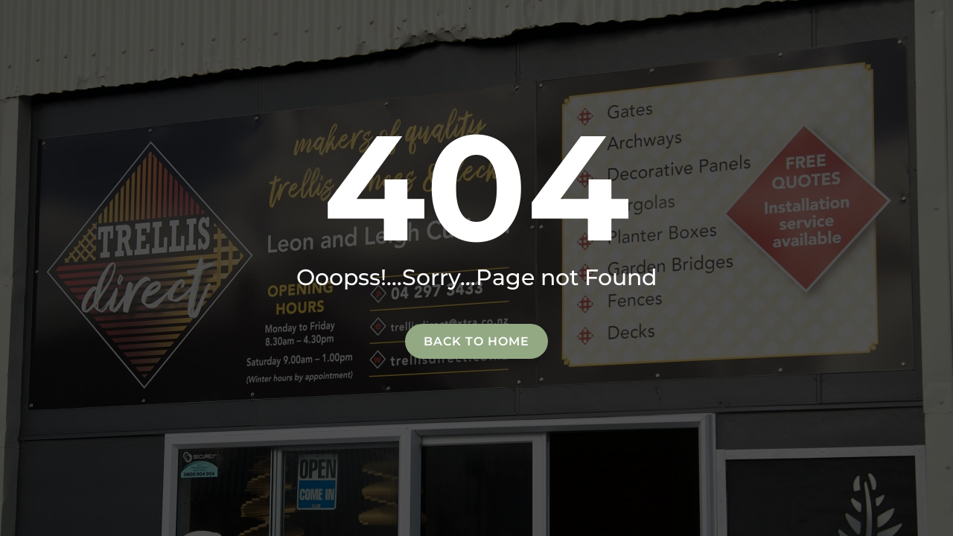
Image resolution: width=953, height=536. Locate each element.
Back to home (476, 341)
